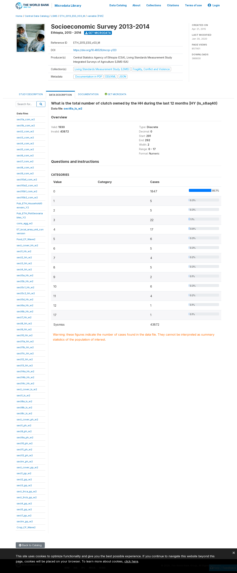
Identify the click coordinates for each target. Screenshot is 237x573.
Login (214, 5)
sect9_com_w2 (25, 173)
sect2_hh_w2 (24, 257)
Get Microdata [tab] (115, 93)
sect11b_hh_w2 (25, 346)
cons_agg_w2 (25, 222)
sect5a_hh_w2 (25, 274)
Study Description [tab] (31, 94)
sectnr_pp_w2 (25, 521)
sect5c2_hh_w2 (26, 292)
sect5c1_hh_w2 (25, 286)
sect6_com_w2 (25, 155)
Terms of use (193, 5)
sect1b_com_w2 (26, 125)
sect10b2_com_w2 (27, 197)
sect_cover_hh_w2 (27, 244)
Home (19, 15)
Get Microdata (98, 32)
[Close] (233, 552)
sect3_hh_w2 (24, 262)
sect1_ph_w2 (24, 425)
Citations (173, 5)
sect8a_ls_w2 (24, 400)
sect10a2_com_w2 (27, 185)
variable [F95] (95, 15)
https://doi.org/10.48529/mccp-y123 (94, 49)
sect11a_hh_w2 (25, 341)
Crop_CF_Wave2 (26, 526)
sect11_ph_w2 (24, 449)
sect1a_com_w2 (26, 118)
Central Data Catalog (37, 15)
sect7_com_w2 (25, 160)
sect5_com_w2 (25, 148)
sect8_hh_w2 (24, 323)
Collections (153, 5)
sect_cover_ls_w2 (27, 388)
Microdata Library (67, 5)
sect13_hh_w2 (25, 365)
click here (131, 561)
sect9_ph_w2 (24, 430)
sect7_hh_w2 (24, 316)
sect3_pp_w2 (24, 484)
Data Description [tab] (60, 94)
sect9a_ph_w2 (25, 437)
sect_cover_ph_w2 (27, 419)
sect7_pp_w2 (24, 515)
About (136, 5)
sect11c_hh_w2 (25, 353)
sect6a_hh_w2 (25, 304)
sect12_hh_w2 (25, 358)
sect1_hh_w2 (24, 250)
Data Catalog (118, 5)
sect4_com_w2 (25, 143)
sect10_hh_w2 (25, 334)
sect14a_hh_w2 (25, 370)
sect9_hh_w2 (24, 328)
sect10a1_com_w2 (27, 179)
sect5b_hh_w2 (25, 281)
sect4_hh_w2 (24, 269)
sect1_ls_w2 (23, 395)
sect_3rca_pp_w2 (27, 491)
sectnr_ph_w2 (25, 461)
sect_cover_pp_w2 (27, 467)
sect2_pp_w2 (24, 479)
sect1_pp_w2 (24, 473)
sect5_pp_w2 (24, 509)
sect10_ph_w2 (25, 442)
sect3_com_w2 (25, 137)
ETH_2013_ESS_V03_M (72, 15)
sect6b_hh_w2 (25, 311)
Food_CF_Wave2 (26, 238)
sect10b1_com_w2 (27, 191)
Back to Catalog (30, 544)
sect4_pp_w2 (24, 503)
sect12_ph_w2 (25, 454)
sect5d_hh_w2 (25, 299)
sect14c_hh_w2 (25, 383)
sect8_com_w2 (25, 167)
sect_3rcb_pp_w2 (27, 496)
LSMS (54, 15)
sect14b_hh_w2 (25, 377)
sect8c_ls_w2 (24, 412)
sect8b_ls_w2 (24, 407)
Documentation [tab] (88, 94)
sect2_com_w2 (25, 131)
